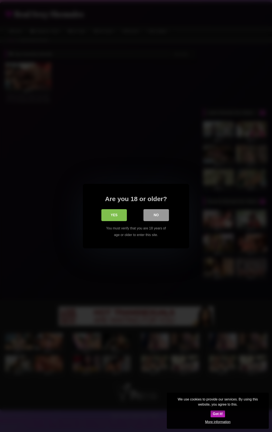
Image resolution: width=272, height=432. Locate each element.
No (156, 215)
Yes (114, 215)
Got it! (218, 414)
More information (218, 422)
